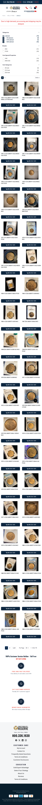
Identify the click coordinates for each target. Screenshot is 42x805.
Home (3, 15)
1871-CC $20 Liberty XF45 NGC (31, 377)
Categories (21, 32)
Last (14, 648)
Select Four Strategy (21, 770)
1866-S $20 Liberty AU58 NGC (30, 293)
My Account (21, 748)
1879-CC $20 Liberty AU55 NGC (31, 517)
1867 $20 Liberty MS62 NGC (30, 321)
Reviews (21, 776)
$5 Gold (22, 68)
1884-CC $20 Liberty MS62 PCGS (31, 601)
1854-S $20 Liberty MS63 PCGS (10, 293)
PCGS (22, 51)
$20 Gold (22, 73)
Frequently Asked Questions (21, 754)
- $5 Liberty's (22, 38)
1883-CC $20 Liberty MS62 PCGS (31, 573)
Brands (21, 46)
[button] (7, 8)
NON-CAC (22, 61)
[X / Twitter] (19, 740)
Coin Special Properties (21, 55)
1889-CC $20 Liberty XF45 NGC (31, 629)
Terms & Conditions (21, 757)
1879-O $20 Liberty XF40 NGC (9, 545)
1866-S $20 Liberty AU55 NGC (9, 321)
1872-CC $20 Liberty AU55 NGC (10, 405)
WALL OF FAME (10, 15)
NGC (22, 49)
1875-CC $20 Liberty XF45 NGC (10, 461)
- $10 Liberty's (22, 40)
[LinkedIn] (23, 740)
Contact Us (21, 751)
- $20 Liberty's (22, 42)
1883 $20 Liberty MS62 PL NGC (10, 573)
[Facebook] (16, 740)
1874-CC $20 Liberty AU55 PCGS (31, 433)
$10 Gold (22, 70)
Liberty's (22, 36)
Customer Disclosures (21, 760)
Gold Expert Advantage (21, 767)
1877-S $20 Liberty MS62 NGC (9, 517)
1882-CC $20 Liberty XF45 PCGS (31, 545)
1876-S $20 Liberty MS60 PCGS (31, 489)
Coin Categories (21, 65)
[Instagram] (26, 740)
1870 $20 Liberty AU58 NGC (9, 377)
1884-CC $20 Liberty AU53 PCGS (10, 601)
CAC (22, 59)
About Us (21, 773)
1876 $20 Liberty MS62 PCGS (9, 489)
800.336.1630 (10, 105)
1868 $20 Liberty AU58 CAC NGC (10, 349)
